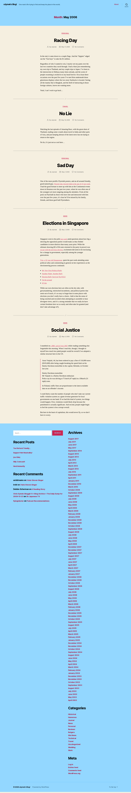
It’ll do (44, 284)
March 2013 (73, 467)
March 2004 (73, 668)
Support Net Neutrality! (23, 454)
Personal (65, 33)
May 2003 (72, 698)
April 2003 (72, 701)
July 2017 (72, 443)
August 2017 (73, 440)
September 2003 (75, 686)
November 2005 (75, 617)
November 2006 (75, 581)
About (116, 4)
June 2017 (72, 446)
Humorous (72, 718)
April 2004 (72, 665)
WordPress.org (74, 774)
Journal (71, 721)
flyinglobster (18, 502)
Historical (72, 715)
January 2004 (74, 674)
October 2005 (74, 620)
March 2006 (73, 605)
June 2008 (73, 539)
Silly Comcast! (19, 463)
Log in (70, 765)
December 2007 (75, 548)
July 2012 (72, 473)
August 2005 (74, 626)
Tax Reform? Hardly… (22, 449)
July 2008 (72, 536)
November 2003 (75, 680)
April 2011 (72, 479)
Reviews (72, 730)
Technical (72, 739)
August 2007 (74, 557)
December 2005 (75, 614)
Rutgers (71, 733)
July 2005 (72, 629)
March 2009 (73, 512)
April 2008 (72, 545)
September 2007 (75, 554)
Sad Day (65, 165)
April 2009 (72, 509)
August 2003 (74, 689)
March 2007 (73, 569)
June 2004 (73, 659)
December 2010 (75, 485)
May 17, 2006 (65, 47)
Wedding (72, 748)
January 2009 (74, 518)
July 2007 (72, 560)
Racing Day (65, 40)
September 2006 (75, 587)
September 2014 (75, 452)
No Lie (65, 113)
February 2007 (74, 572)
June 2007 (73, 563)
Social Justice (65, 330)
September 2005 (75, 623)
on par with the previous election (52, 250)
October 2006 (74, 584)
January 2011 (74, 482)
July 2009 (72, 500)
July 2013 (72, 461)
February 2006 (74, 608)
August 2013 (73, 458)
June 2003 (73, 695)
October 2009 (74, 491)
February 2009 (74, 515)
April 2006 (72, 602)
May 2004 (72, 662)
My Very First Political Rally (52, 271)
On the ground (47, 281)
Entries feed (73, 768)
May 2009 (72, 506)
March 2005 (73, 635)
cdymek (53, 47)
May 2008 (72, 542)
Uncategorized (74, 745)
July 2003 (72, 692)
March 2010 (73, 488)
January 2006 (74, 611)
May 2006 (72, 599)
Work (70, 751)
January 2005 (74, 641)
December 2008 (75, 521)
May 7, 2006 (66, 172)
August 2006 (74, 590)
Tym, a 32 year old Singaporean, (52, 261)
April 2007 (72, 566)
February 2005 (74, 638)
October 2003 (74, 683)
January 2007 (74, 575)
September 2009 (75, 494)
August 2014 (73, 455)
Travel (65, 107)
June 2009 (73, 503)
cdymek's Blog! (10, 4)
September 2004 (75, 653)
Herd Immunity (19, 467)
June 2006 (73, 596)
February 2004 (74, 671)
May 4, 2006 (66, 337)
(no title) (17, 458)
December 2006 (75, 578)
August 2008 (74, 533)
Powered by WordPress (41, 788)
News (65, 217)
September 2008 (75, 530)
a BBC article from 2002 (60, 347)
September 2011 (75, 476)
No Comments (79, 47)
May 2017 (72, 449)
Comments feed (75, 771)
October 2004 (74, 650)
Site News (72, 736)
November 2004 (75, 647)
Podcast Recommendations (39, 502)
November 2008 (75, 524)
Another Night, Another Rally (53, 274)
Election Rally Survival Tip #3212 (54, 278)
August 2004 (74, 656)
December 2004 (75, 644)
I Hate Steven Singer (35, 481)
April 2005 (72, 632)
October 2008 (74, 527)
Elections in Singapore (65, 223)
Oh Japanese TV (42, 497)
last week (64, 240)
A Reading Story (39, 490)
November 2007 (75, 551)
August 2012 (73, 470)
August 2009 (74, 497)
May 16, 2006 (65, 120)
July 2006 (72, 593)
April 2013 (72, 464)
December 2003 (75, 677)
